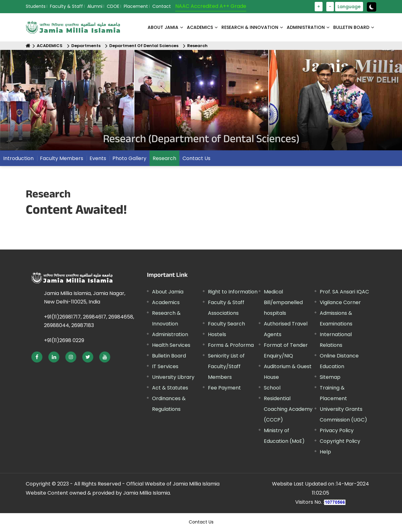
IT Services (165, 366)
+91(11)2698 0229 (64, 340)
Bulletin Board (169, 355)
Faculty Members (61, 158)
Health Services (171, 345)
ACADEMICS (200, 27)
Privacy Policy (337, 430)
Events (98, 158)
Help (325, 451)
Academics (166, 302)
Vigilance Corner (340, 302)
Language (349, 6)
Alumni (94, 6)
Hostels (217, 334)
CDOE (113, 6)
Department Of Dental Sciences (143, 46)
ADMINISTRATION (306, 27)
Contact (161, 6)
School (272, 387)
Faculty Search (226, 323)
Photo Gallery (129, 158)
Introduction (18, 158)
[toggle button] (371, 7)
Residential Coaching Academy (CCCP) (288, 409)
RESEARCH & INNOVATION (249, 27)
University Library (173, 377)
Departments (85, 46)
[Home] (28, 45)
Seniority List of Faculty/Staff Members (226, 366)
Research (197, 46)
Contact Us (196, 158)
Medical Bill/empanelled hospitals (283, 302)
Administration (170, 334)
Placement (136, 6)
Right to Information (233, 291)
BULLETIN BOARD (351, 27)
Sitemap (330, 377)
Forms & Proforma (231, 345)
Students (36, 6)
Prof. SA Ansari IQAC (344, 291)
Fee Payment (224, 387)
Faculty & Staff (66, 6)
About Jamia (163, 27)
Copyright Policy (340, 441)
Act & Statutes (170, 387)
